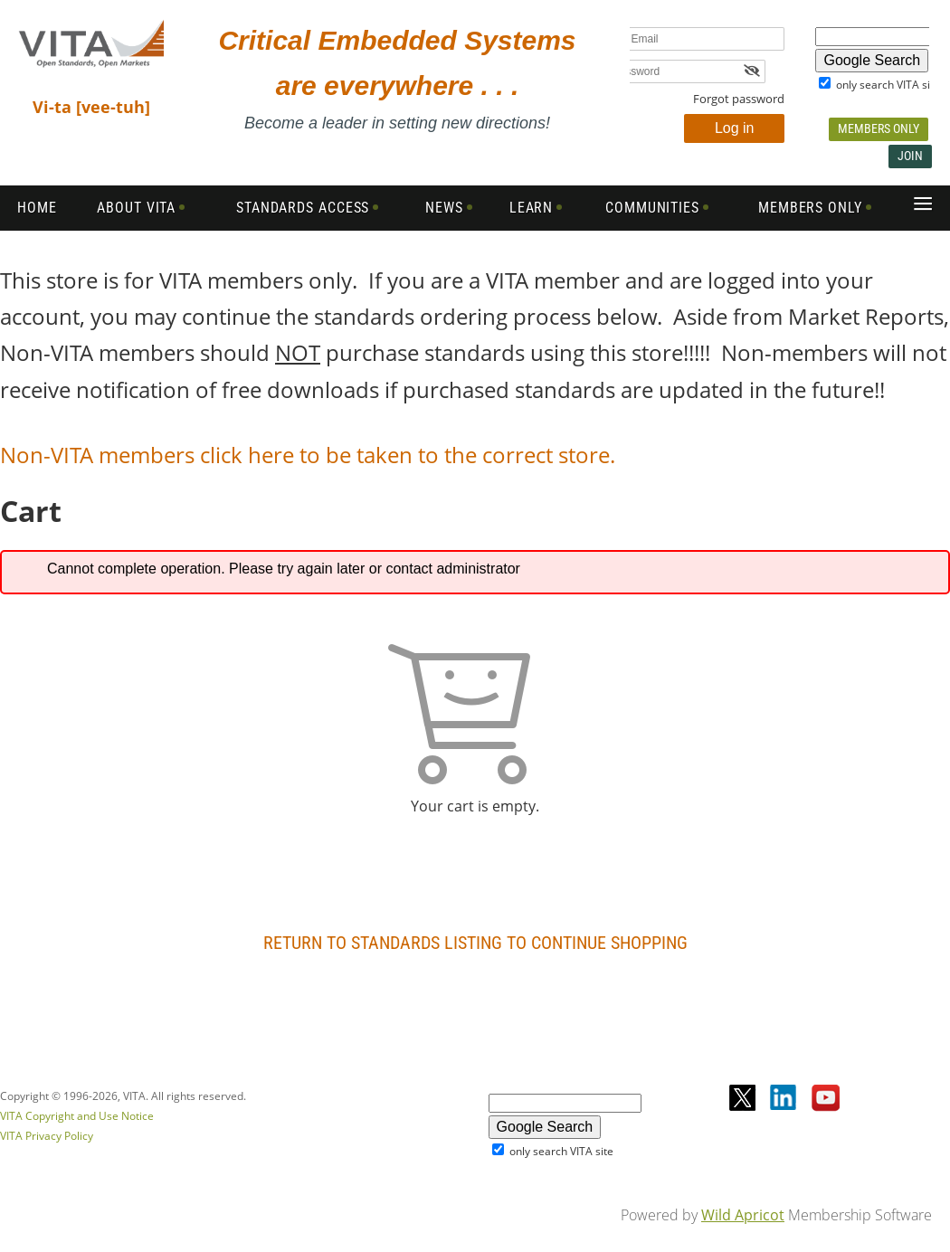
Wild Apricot (742, 1215)
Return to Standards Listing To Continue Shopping (475, 942)
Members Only (878, 128)
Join (910, 155)
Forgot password (738, 98)
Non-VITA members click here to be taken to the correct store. (310, 455)
